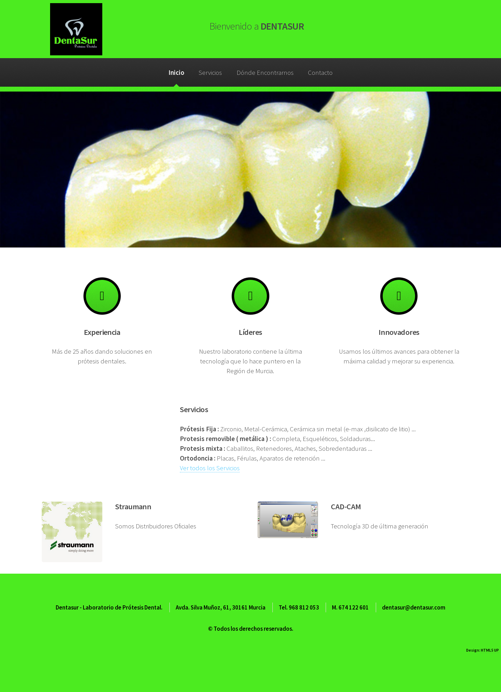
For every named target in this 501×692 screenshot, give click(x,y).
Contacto (320, 73)
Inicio (176, 73)
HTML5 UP (490, 650)
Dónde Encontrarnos (265, 73)
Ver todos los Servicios (210, 468)
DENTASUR (256, 26)
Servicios (210, 73)
